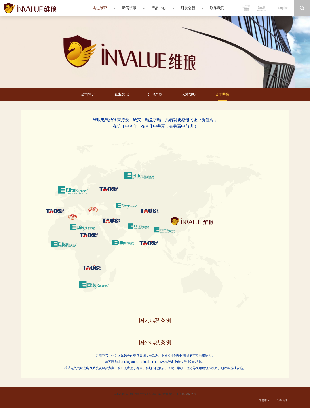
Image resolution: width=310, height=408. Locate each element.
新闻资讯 (129, 8)
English (283, 8)
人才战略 (188, 94)
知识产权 (155, 94)
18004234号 (189, 393)
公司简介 (88, 94)
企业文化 (121, 94)
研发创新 (188, 8)
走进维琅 (100, 8)
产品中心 (159, 8)
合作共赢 (222, 94)
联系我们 (217, 8)
